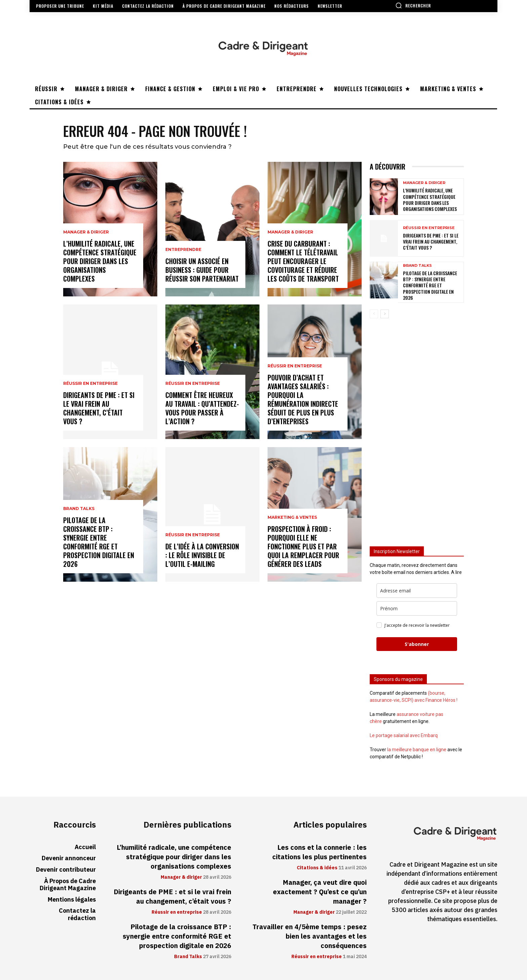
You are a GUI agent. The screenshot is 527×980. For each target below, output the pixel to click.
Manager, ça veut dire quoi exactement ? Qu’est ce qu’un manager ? (320, 891)
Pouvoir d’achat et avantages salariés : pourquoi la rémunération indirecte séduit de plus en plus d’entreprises (303, 399)
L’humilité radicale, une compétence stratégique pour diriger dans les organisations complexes (99, 261)
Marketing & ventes (292, 517)
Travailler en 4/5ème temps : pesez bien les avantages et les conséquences (309, 936)
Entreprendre (183, 250)
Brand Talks (78, 509)
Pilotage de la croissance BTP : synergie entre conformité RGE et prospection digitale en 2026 (98, 542)
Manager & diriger (86, 232)
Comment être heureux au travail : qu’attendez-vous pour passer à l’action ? (202, 408)
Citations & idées (317, 868)
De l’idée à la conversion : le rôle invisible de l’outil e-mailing (202, 555)
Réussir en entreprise (90, 384)
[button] (413, 5)
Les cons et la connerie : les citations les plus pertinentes (319, 852)
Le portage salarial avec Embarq (404, 735)
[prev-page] (374, 314)
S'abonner (417, 644)
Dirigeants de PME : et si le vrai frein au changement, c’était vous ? (98, 408)
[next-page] (384, 314)
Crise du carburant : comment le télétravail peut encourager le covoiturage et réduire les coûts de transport (303, 261)
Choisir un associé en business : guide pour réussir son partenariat (202, 270)
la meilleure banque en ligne (416, 749)
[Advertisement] (417, 429)
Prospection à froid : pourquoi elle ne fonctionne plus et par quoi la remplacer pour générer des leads (303, 546)
